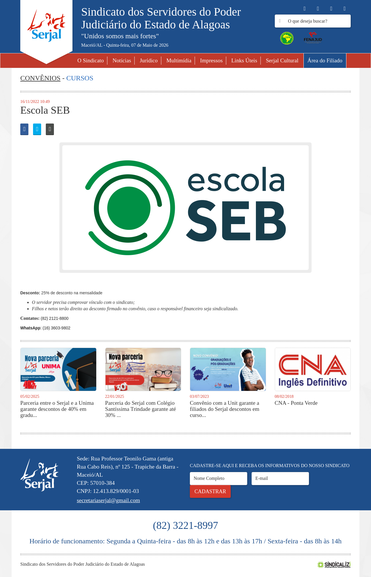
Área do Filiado (325, 60)
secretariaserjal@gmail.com (108, 500)
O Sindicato (90, 60)
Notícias (121, 60)
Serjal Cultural (282, 60)
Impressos (211, 60)
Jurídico (149, 60)
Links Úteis (244, 60)
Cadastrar (210, 491)
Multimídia (178, 60)
